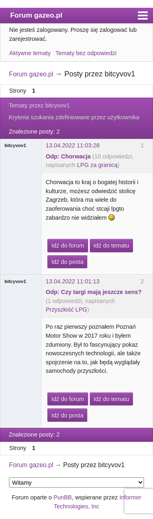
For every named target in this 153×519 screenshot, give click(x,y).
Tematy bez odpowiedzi (86, 53)
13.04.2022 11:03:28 (73, 145)
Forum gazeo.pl (36, 15)
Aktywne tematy (30, 53)
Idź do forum (67, 245)
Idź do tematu (111, 245)
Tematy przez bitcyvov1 (39, 105)
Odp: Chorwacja (68, 156)
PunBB (62, 497)
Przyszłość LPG (66, 309)
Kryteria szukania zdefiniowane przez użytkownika (74, 117)
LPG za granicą (97, 165)
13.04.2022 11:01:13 (73, 281)
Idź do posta (67, 261)
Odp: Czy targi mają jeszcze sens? (94, 292)
